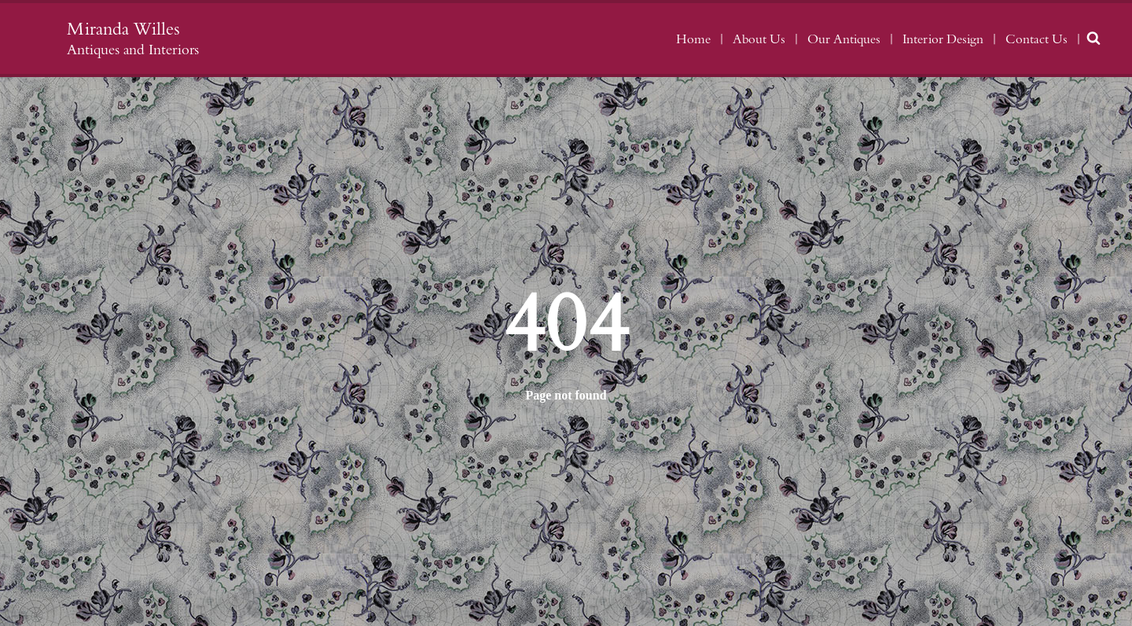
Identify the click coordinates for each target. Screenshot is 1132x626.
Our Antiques (843, 39)
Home (693, 39)
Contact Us (1036, 39)
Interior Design (942, 39)
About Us (759, 39)
